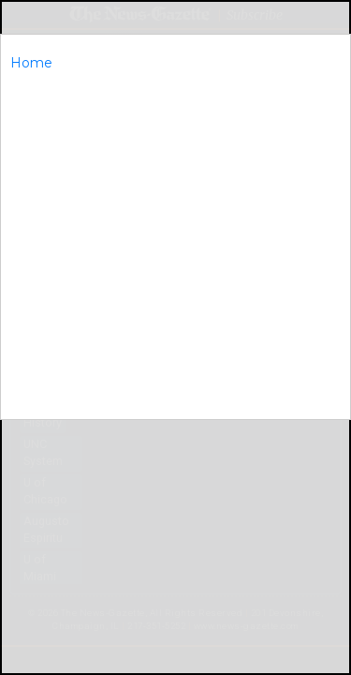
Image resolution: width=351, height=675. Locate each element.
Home (31, 62)
